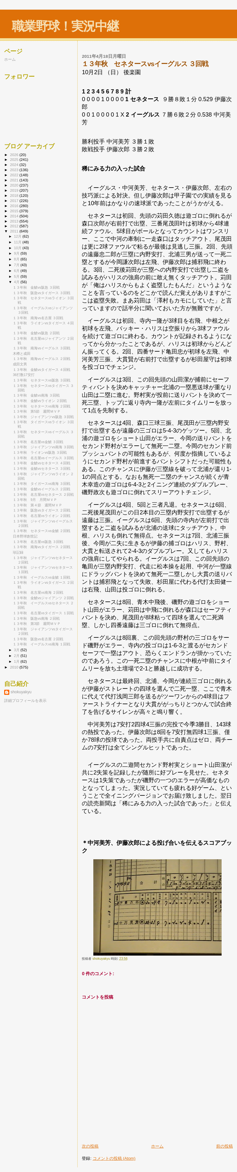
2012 (14, 226)
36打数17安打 (24, 375)
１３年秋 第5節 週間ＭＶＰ (37, 411)
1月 (17, 661)
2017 (14, 200)
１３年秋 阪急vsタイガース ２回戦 (41, 510)
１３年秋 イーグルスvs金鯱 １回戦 (41, 577)
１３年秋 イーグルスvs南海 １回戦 (41, 644)
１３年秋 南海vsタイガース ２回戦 (41, 547)
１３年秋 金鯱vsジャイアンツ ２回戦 (43, 598)
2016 (14, 206)
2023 (14, 170)
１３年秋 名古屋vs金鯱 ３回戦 (38, 442)
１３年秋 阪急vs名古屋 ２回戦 (38, 639)
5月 (17, 276)
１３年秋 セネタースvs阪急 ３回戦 (41, 380)
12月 (18, 236)
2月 (17, 656)
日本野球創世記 (25, 536)
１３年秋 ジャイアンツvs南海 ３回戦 (43, 447)
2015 (14, 211)
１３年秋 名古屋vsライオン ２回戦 (41, 516)
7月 (17, 265)
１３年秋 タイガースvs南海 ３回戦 (41, 483)
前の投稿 (224, 1146)
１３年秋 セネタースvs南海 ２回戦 (41, 406)
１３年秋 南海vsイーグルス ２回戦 (41, 359)
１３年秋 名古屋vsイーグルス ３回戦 (43, 458)
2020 (14, 185)
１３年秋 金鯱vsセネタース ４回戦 (41, 463)
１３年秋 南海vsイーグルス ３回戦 (41, 348)
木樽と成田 (21, 353)
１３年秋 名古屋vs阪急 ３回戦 (38, 542)
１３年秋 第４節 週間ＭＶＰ (37, 505)
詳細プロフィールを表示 (25, 700)
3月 (17, 650)
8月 (17, 259)
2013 (14, 221)
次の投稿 (90, 1146)
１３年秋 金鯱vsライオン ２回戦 (41, 401)
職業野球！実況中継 (65, 26)
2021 (14, 180)
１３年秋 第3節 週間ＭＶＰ (37, 623)
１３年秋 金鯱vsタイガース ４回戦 (41, 370)
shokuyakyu (21, 692)
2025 (14, 159)
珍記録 (18, 552)
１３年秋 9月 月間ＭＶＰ (37, 500)
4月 (17, 282)
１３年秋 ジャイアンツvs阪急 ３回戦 (43, 417)
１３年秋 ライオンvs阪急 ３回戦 (40, 452)
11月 (18, 242)
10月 (18, 248)
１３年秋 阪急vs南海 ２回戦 (36, 618)
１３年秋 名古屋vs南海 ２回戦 (38, 592)
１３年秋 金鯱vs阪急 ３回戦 (36, 287)
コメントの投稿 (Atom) (114, 1158)
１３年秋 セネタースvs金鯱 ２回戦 (41, 531)
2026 (14, 155)
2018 (14, 195)
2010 (14, 667)
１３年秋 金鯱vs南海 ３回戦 (36, 395)
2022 (14, 175)
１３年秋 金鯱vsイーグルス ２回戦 (41, 489)
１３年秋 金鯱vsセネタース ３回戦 (41, 468)
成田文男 (20, 364)
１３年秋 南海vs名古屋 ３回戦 (38, 318)
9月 (17, 253)
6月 (17, 271)
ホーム (157, 1146)
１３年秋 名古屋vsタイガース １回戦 (43, 613)
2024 (14, 164)
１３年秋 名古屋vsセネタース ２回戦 (43, 494)
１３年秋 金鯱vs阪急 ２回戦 (36, 333)
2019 (14, 190)
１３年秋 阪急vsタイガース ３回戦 (41, 293)
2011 (14, 231)
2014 (14, 216)
